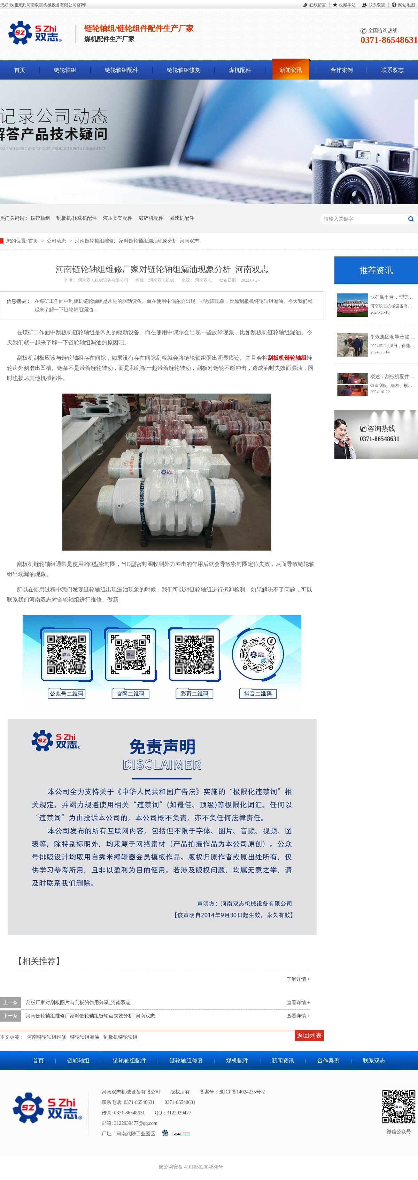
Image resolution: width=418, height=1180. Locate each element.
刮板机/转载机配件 (76, 218)
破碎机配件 (151, 218)
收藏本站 (347, 4)
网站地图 (406, 4)
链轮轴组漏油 (84, 1037)
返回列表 (309, 1035)
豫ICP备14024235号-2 (242, 1092)
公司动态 (57, 241)
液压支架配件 (117, 218)
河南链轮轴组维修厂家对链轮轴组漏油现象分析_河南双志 (137, 241)
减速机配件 (182, 218)
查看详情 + (298, 1002)
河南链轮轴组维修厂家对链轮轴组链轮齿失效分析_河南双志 (90, 1015)
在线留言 (317, 4)
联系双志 (377, 4)
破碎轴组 (40, 218)
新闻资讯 (291, 70)
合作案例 (342, 70)
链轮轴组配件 (121, 70)
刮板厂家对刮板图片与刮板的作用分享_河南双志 (78, 1002)
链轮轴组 (65, 70)
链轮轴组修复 (183, 70)
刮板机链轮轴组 (120, 1037)
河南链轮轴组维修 (46, 1037)
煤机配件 (240, 70)
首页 (19, 70)
